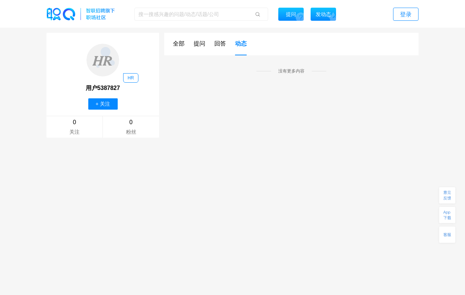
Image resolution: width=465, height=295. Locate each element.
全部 (179, 43)
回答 (220, 43)
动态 (241, 43)
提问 (199, 43)
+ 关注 (103, 104)
